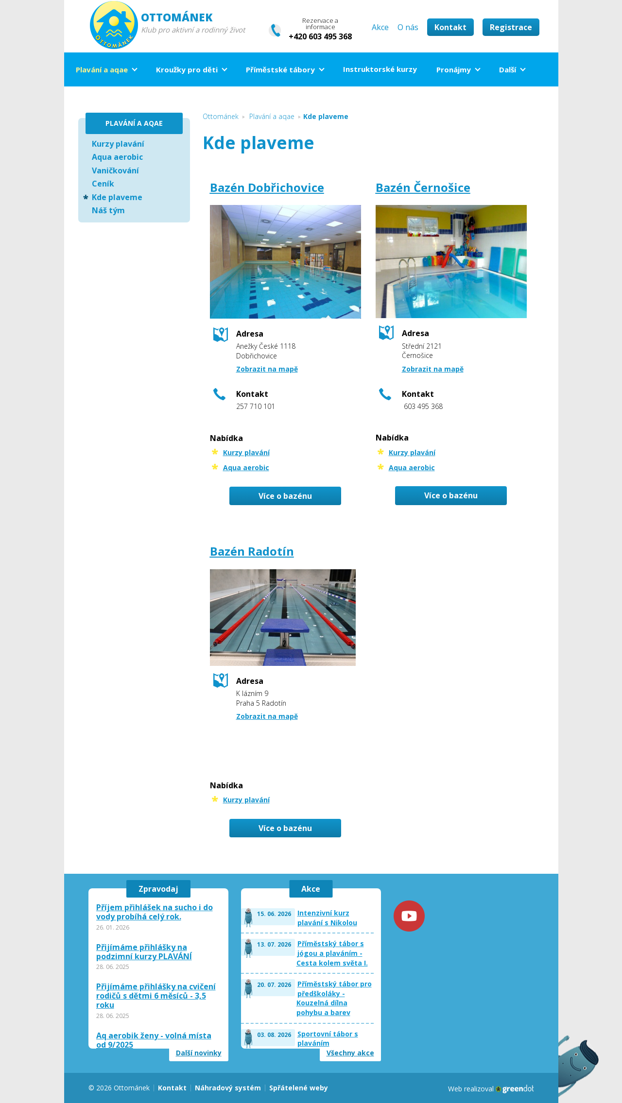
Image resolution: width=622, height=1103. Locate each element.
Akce (380, 27)
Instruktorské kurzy (380, 69)
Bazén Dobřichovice (267, 187)
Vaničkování (115, 170)
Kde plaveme (117, 197)
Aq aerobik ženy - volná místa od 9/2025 (153, 1040)
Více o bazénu (285, 496)
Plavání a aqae (102, 69)
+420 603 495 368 (320, 36)
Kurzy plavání (246, 452)
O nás (407, 27)
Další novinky (199, 1053)
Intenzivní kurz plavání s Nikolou (327, 917)
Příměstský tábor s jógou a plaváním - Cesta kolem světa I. (332, 953)
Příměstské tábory (280, 69)
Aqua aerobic (246, 467)
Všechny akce (350, 1053)
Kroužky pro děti (187, 69)
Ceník (103, 183)
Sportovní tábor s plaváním (327, 1038)
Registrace (511, 27)
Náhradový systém (228, 1087)
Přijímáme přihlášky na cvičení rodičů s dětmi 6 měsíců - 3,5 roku (156, 996)
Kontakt (450, 27)
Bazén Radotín (252, 551)
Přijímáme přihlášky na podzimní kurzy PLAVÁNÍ (144, 952)
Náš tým (108, 210)
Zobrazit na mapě (267, 368)
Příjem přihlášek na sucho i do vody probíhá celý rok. (154, 912)
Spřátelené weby (298, 1087)
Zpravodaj (158, 888)
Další (507, 69)
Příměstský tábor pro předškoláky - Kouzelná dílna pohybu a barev (334, 998)
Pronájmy (453, 69)
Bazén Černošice (423, 187)
